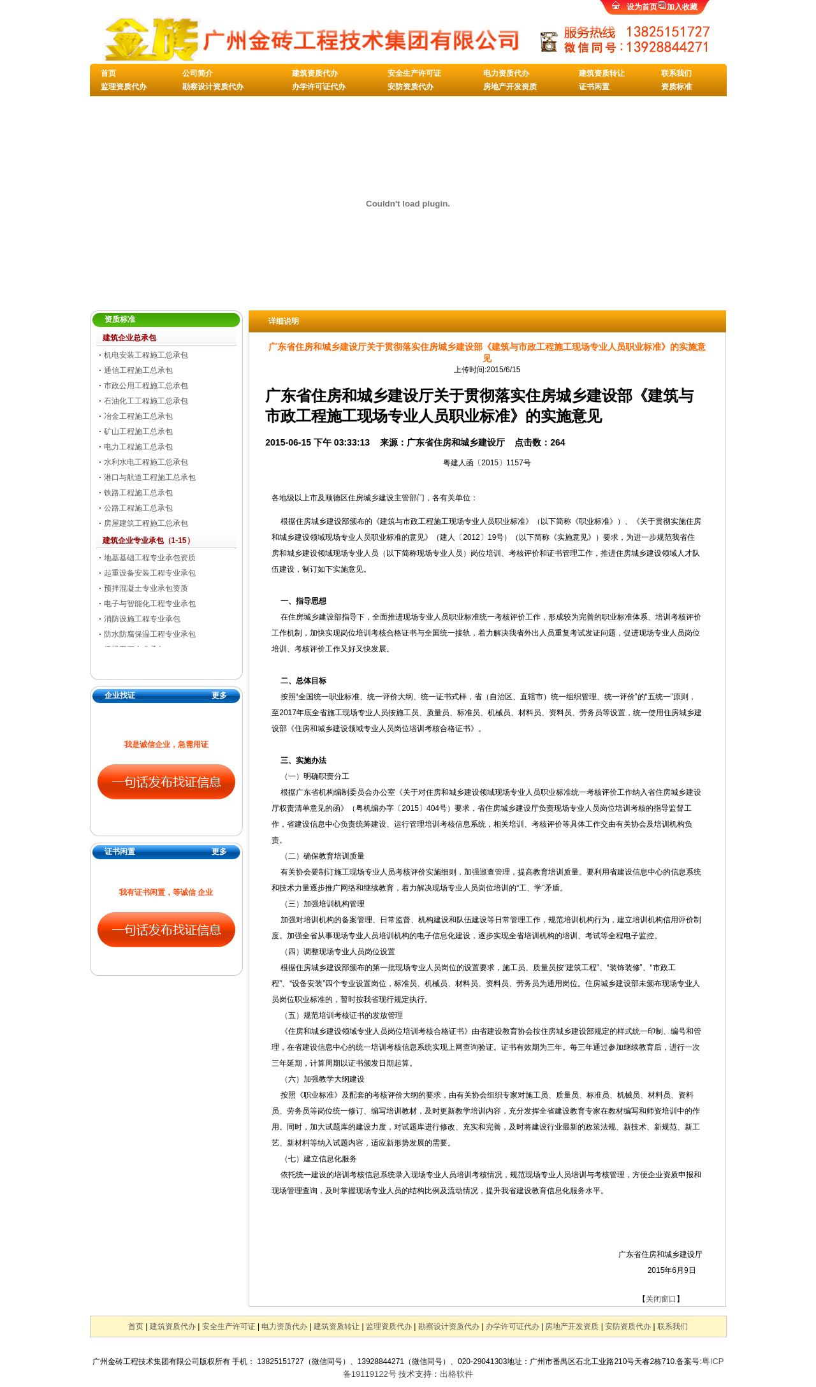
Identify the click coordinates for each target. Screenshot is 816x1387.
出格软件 (456, 1374)
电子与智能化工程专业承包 (150, 603)
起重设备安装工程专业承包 (150, 573)
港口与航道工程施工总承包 (150, 477)
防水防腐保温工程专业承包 (150, 634)
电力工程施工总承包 (138, 446)
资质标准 (676, 86)
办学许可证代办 (319, 86)
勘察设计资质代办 (213, 86)
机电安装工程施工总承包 (146, 355)
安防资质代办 (410, 86)
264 (557, 442)
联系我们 (676, 73)
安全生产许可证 (414, 73)
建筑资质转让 (602, 73)
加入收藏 (682, 7)
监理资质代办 (124, 86)
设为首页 (642, 7)
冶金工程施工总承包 (138, 416)
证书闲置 (594, 86)
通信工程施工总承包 (138, 370)
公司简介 (197, 73)
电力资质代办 (506, 73)
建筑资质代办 (315, 73)
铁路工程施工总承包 (138, 492)
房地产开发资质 (510, 86)
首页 (108, 73)
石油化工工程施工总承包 (146, 400)
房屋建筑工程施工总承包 (146, 523)
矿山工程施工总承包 (138, 431)
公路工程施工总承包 (138, 508)
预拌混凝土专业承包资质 (146, 588)
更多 (219, 695)
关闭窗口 (661, 1299)
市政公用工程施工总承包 (146, 385)
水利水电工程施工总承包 (146, 462)
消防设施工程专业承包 (142, 618)
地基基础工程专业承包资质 (150, 557)
